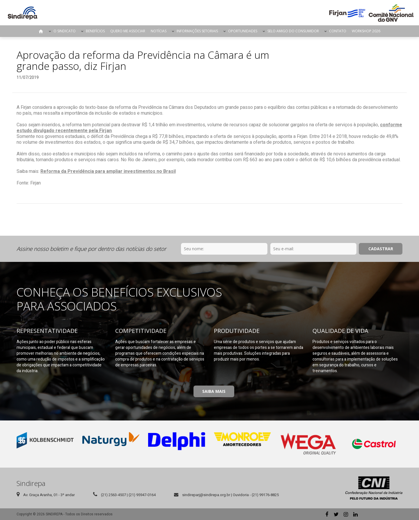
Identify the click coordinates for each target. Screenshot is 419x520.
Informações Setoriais (197, 31)
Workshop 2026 (366, 31)
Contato (337, 31)
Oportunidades (242, 31)
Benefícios (95, 31)
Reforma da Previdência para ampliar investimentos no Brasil (108, 171)
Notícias (158, 31)
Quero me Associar (127, 31)
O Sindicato (65, 31)
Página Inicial (41, 31)
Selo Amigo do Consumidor (293, 31)
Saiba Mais (214, 391)
